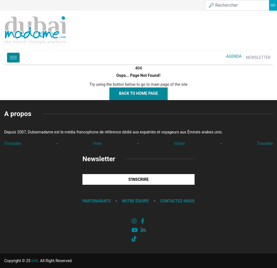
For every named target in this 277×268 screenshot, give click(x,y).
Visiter (179, 143)
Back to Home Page (138, 93)
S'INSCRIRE (138, 179)
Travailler (265, 143)
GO (273, 5)
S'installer (12, 143)
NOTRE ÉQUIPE (135, 201)
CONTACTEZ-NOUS (177, 201)
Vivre (97, 143)
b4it (34, 260)
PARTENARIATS (96, 201)
